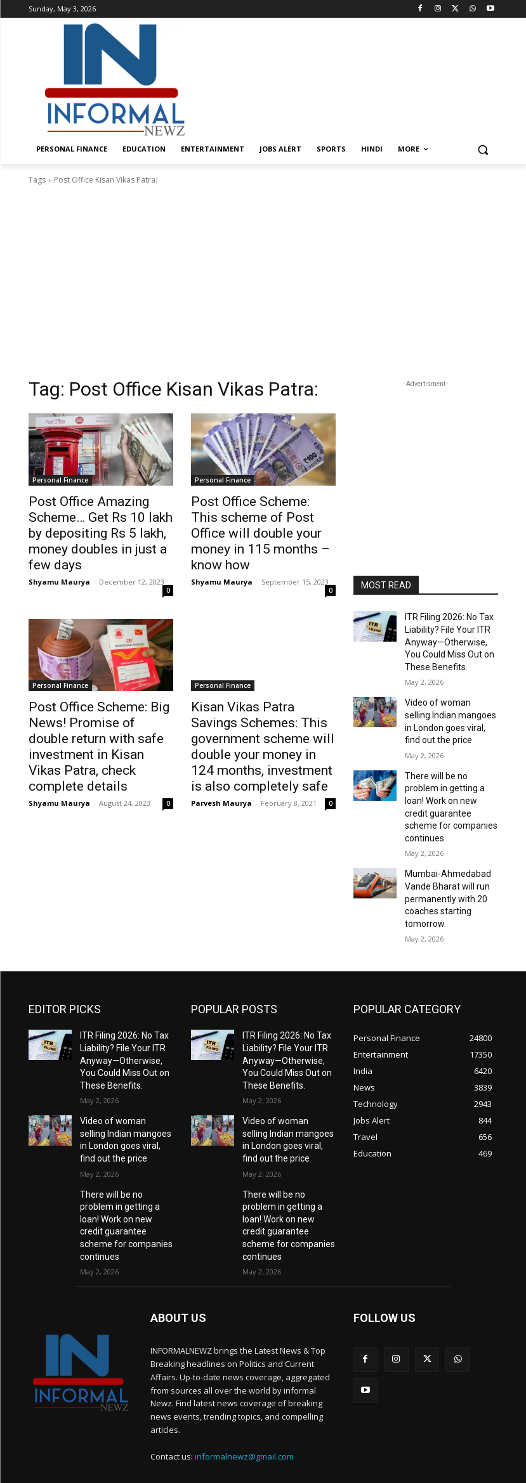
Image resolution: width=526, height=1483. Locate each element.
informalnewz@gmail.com (244, 1372)
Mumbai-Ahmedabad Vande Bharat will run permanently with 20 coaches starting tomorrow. (442, 857)
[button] (483, 149)
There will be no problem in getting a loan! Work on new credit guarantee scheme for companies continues (451, 780)
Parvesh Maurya (221, 768)
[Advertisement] (349, 78)
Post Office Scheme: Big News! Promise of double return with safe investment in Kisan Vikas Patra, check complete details (100, 711)
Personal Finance (60, 480)
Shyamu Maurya (59, 558)
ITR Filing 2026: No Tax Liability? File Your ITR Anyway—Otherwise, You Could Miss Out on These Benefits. (449, 637)
